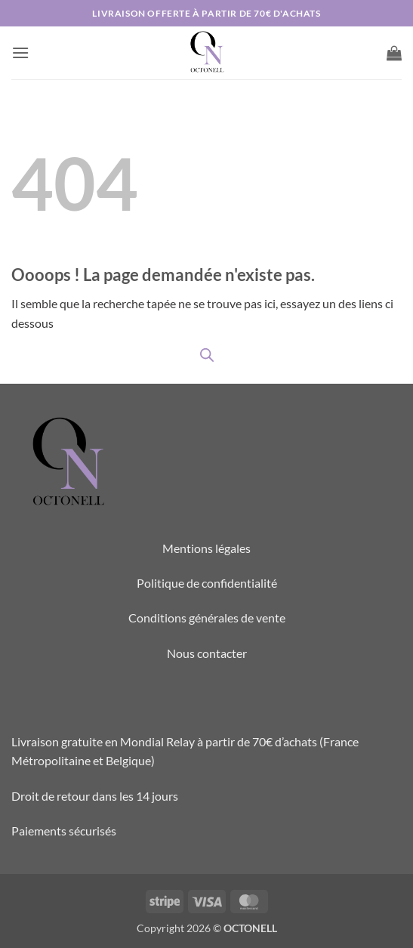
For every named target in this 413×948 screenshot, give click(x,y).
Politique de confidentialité (207, 583)
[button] (20, 52)
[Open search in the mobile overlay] (206, 354)
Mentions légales (206, 548)
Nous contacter (207, 653)
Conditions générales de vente (206, 617)
